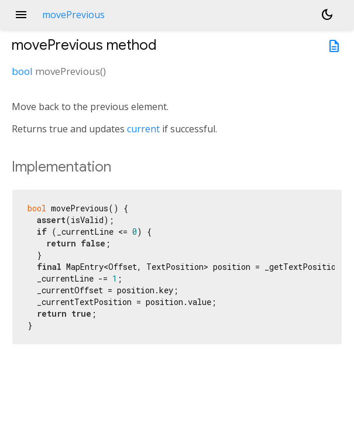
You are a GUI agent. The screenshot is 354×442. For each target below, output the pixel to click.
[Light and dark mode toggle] (327, 14)
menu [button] (21, 15)
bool (22, 71)
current (143, 128)
